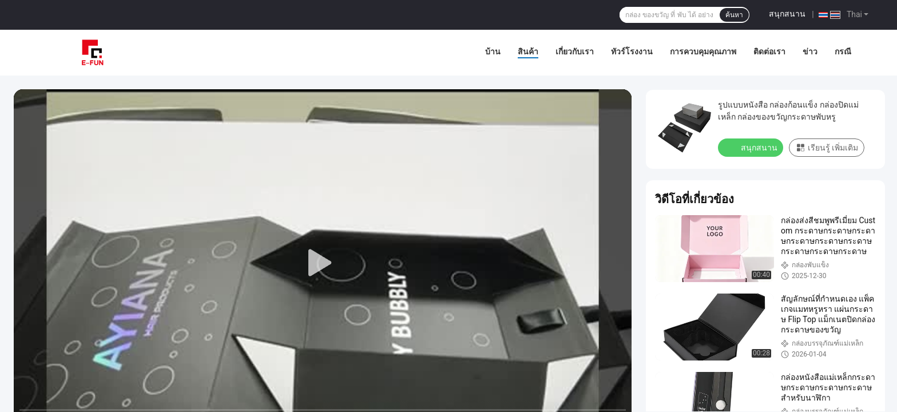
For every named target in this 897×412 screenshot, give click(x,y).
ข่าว (810, 51)
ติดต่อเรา (769, 51)
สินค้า (528, 51)
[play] (322, 263)
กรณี (843, 51)
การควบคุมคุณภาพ (703, 51)
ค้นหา (734, 15)
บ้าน (493, 51)
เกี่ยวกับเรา (574, 51)
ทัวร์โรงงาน (632, 51)
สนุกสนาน (787, 13)
